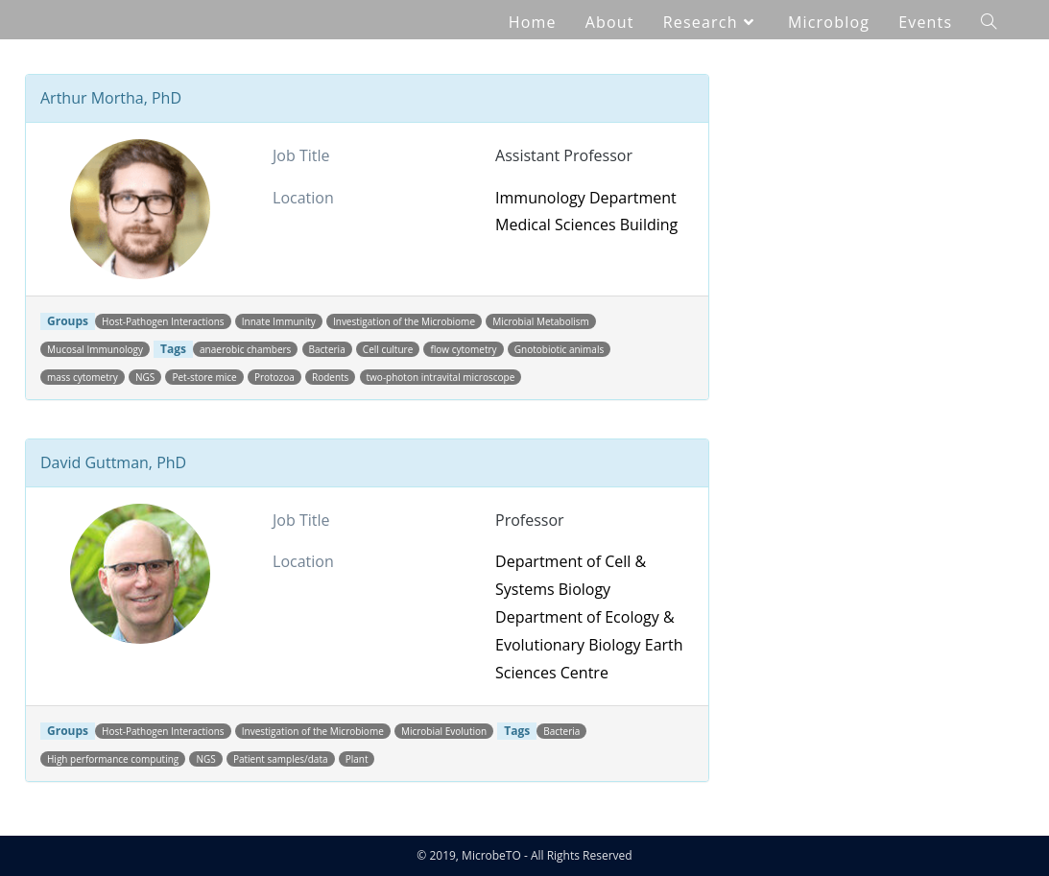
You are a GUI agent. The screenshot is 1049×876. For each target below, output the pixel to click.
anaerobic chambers (245, 349)
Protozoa (274, 377)
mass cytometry (82, 377)
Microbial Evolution (444, 731)
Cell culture (388, 349)
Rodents (330, 377)
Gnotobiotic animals (559, 349)
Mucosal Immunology (95, 349)
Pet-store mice (204, 377)
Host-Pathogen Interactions (163, 321)
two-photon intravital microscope (441, 377)
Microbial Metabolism (540, 321)
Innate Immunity (279, 321)
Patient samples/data (280, 759)
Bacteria (327, 349)
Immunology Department (586, 197)
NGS (145, 377)
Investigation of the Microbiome (404, 321)
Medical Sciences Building (586, 224)
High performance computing (113, 759)
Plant (357, 759)
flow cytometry (463, 349)
